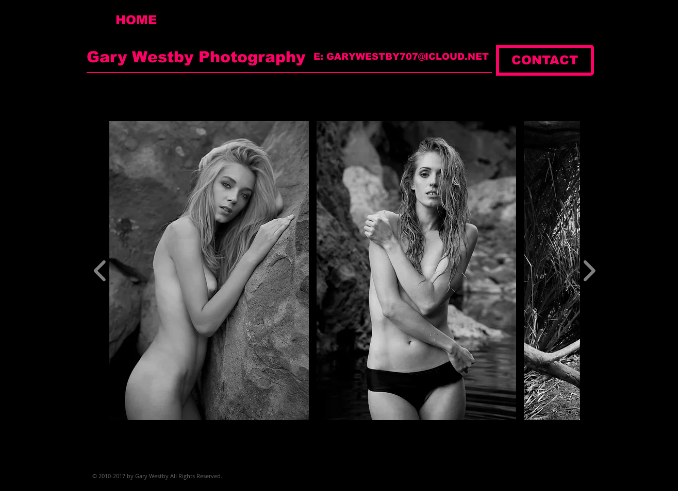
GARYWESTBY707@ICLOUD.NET (407, 56)
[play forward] (589, 270)
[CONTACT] (545, 60)
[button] (209, 270)
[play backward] (100, 270)
